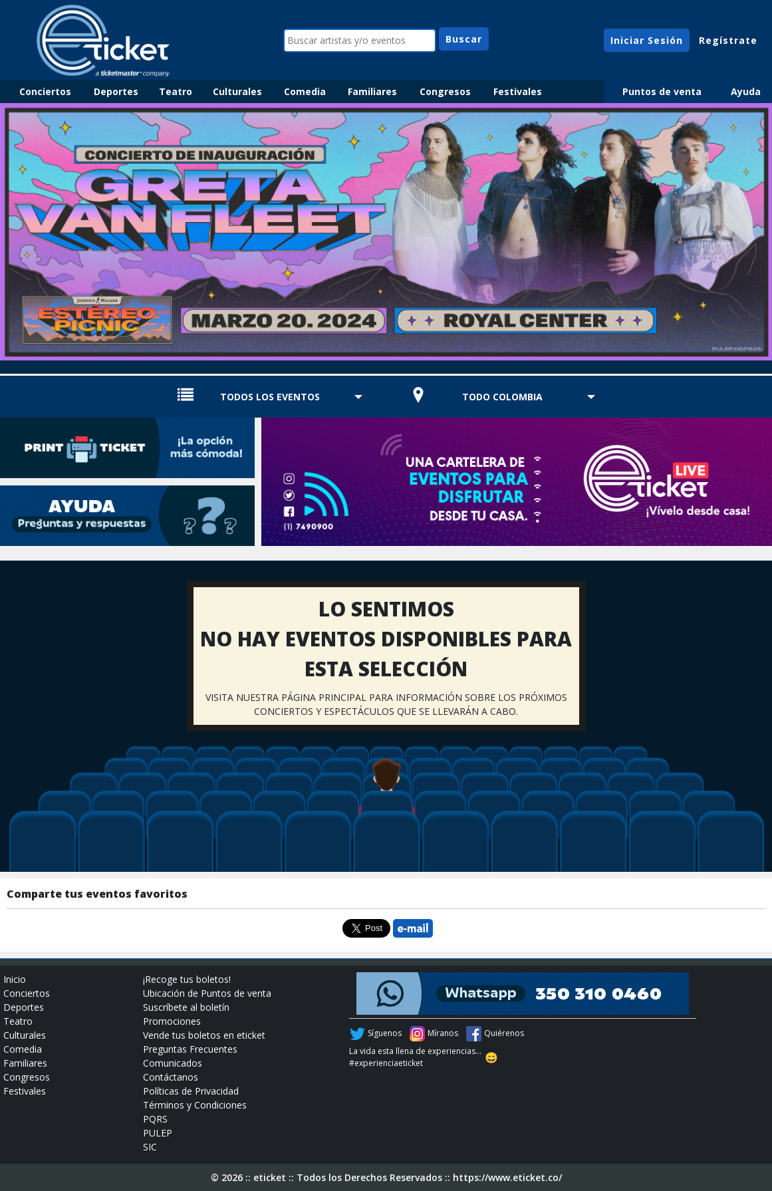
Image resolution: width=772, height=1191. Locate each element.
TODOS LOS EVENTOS (270, 396)
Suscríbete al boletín (186, 1007)
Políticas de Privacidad (191, 1091)
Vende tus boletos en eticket (204, 1035)
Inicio (14, 979)
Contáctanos (170, 1077)
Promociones (172, 1021)
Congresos (445, 91)
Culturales (237, 91)
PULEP (157, 1132)
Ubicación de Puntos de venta (207, 993)
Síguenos (385, 1033)
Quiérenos (504, 1033)
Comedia (305, 91)
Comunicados (172, 1063)
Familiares (372, 91)
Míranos (443, 1033)
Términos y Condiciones (195, 1105)
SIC (150, 1146)
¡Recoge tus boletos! (187, 979)
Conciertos (45, 91)
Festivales (517, 91)
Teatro (175, 91)
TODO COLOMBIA (502, 396)
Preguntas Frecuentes (190, 1049)
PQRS (155, 1119)
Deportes (116, 91)
